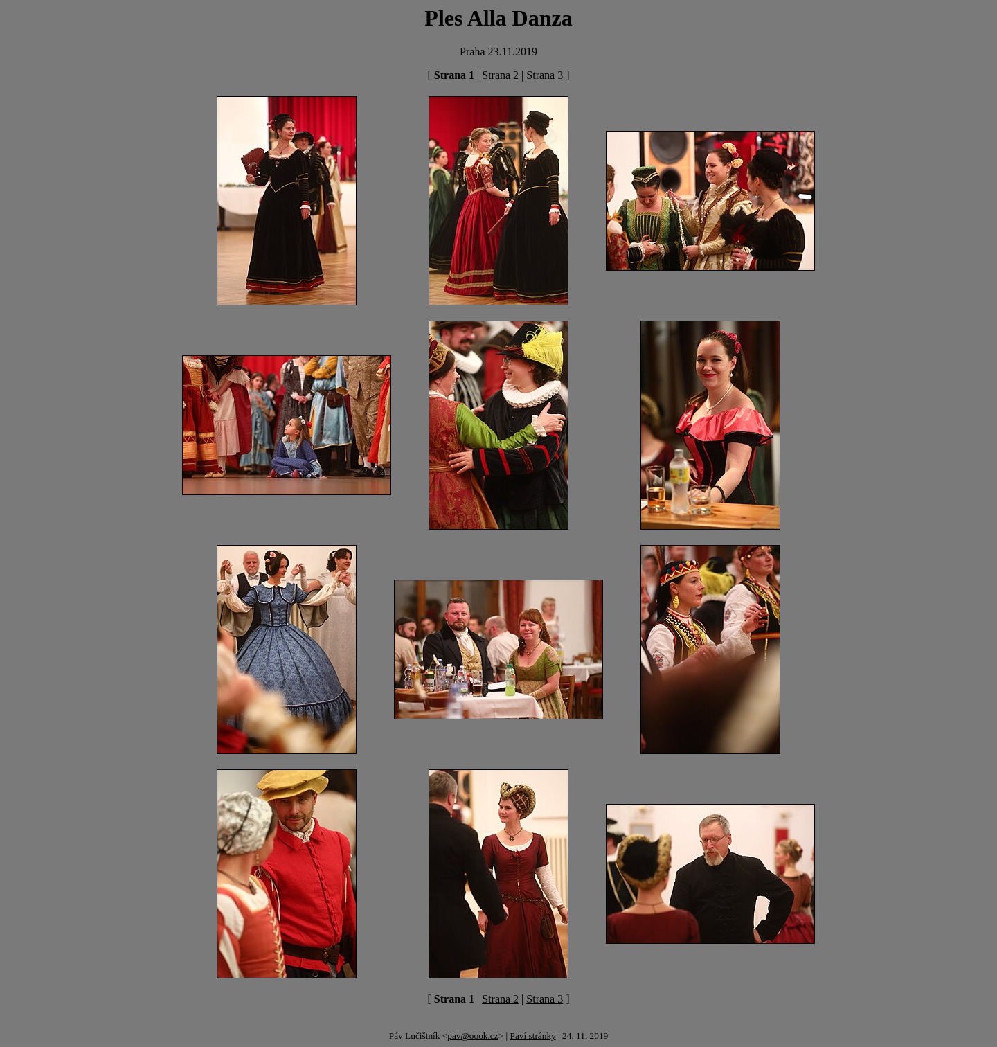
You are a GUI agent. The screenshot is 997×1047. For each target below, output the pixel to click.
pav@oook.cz (472, 1035)
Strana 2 (500, 75)
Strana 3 (544, 75)
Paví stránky (532, 1035)
